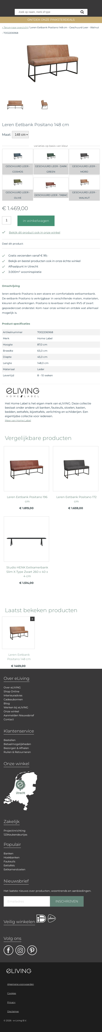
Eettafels (9, 865)
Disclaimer (13, 1011)
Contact (9, 719)
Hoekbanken (11, 857)
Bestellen (9, 740)
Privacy (11, 1002)
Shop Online (11, 691)
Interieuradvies (13, 695)
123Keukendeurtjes (15, 834)
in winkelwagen (36, 221)
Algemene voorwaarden (20, 984)
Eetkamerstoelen (14, 869)
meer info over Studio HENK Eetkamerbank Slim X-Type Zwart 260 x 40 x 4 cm (26, 544)
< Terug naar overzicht (15, 27)
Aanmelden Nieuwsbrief (19, 715)
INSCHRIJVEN (66, 901)
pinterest (32, 950)
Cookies (11, 993)
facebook (8, 950)
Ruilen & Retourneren (17, 752)
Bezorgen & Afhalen (16, 748)
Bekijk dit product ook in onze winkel (31, 232)
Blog (7, 703)
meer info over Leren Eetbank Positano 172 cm (75, 473)
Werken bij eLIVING (16, 707)
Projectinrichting (14, 830)
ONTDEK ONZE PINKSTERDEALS (51, 19)
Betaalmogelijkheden (17, 744)
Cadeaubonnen (13, 699)
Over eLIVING (12, 687)
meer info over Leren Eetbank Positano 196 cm (26, 473)
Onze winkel (11, 711)
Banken (8, 853)
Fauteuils (9, 861)
